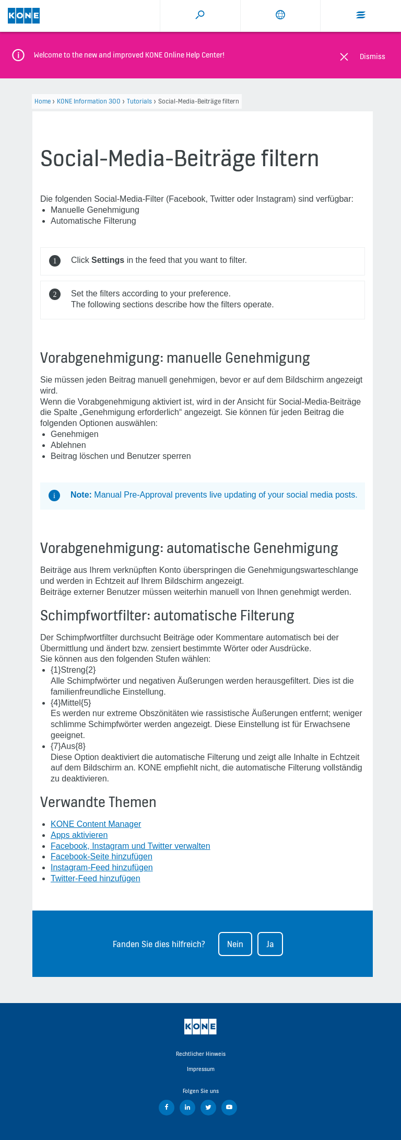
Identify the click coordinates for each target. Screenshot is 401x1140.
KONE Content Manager (96, 824)
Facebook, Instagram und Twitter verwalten (130, 846)
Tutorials (139, 101)
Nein (235, 944)
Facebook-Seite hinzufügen (101, 856)
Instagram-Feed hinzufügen (102, 867)
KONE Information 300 (89, 101)
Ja (270, 944)
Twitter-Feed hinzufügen (95, 878)
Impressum (201, 1069)
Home (42, 101)
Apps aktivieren (79, 835)
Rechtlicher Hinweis (201, 1053)
